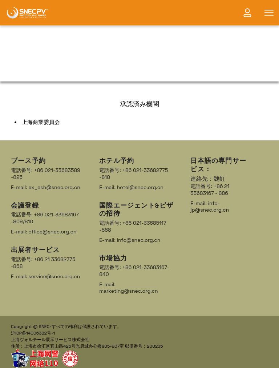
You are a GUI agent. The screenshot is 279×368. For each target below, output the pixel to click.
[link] (27, 13)
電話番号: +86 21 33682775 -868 (43, 262)
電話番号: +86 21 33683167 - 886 (209, 189)
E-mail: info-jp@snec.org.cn (209, 206)
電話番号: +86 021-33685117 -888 (132, 226)
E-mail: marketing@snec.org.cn (128, 287)
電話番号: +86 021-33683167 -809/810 (45, 218)
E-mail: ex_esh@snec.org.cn (45, 187)
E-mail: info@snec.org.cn (129, 240)
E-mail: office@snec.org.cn (43, 231)
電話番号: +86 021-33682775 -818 (133, 173)
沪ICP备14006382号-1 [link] (33, 333)
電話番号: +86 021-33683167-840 (134, 270)
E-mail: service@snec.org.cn (45, 276)
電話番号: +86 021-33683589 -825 (45, 173)
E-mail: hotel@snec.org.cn (131, 187)
